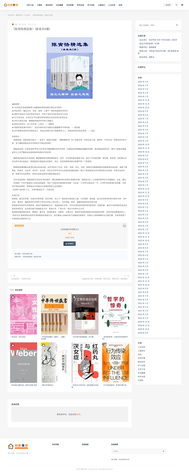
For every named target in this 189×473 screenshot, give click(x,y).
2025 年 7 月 (143, 118)
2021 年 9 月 (143, 288)
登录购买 (69, 243)
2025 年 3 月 (143, 133)
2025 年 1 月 (143, 141)
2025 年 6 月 (143, 122)
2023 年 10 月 (143, 196)
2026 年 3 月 (143, 89)
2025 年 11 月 (143, 104)
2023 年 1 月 (143, 229)
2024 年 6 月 (143, 166)
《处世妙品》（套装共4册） (21, 279)
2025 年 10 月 (143, 107)
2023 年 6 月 (143, 211)
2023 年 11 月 (143, 192)
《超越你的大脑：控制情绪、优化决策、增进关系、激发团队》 (105, 279)
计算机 (140, 380)
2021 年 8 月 (143, 292)
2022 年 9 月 (143, 244)
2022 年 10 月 (143, 240)
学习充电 (141, 365)
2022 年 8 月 (143, 248)
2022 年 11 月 (143, 237)
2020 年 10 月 (143, 329)
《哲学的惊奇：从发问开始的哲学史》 (115, 338)
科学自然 (141, 376)
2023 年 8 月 (143, 203)
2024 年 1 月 (143, 185)
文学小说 (141, 369)
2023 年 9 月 (143, 200)
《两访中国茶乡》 (47, 385)
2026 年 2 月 (143, 93)
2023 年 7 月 (143, 207)
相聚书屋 (19, 15)
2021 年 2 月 (143, 314)
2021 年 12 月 (143, 277)
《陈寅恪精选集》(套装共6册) (31, 257)
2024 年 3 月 (143, 178)
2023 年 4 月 (143, 218)
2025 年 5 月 (143, 126)
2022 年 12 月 (143, 233)
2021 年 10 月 (143, 285)
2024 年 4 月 (143, 174)
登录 (79, 414)
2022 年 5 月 (143, 259)
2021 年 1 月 (143, 318)
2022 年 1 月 (143, 274)
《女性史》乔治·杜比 (18, 337)
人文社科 (27, 15)
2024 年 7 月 (143, 163)
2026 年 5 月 (143, 82)
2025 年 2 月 (143, 137)
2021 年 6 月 (143, 299)
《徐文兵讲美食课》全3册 (148, 43)
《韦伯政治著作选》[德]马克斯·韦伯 (23, 385)
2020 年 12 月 (143, 322)
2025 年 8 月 (143, 115)
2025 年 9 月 (143, 111)
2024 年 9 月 (143, 155)
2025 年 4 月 (143, 130)
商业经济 (141, 362)
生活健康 (141, 373)
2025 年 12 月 (143, 100)
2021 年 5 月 (143, 303)
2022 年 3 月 (143, 266)
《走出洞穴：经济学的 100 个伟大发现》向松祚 (157, 40)
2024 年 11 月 (143, 148)
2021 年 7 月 (143, 296)
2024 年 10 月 (143, 152)
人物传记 (141, 351)
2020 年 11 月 (143, 325)
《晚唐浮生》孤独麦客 (147, 47)
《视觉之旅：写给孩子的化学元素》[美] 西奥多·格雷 (158, 52)
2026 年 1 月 (143, 96)
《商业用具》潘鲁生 (146, 57)
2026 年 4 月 (143, 85)
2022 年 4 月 (143, 262)
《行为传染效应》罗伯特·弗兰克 (114, 385)
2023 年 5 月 (143, 214)
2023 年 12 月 (143, 189)
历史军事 (141, 358)
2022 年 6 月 (143, 255)
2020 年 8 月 (143, 333)
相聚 (15, 24)
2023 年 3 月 (143, 222)
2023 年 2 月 (143, 226)
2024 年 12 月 (143, 144)
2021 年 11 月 (143, 281)
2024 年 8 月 (143, 159)
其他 (140, 354)
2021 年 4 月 (143, 307)
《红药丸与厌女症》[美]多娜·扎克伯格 (85, 386)
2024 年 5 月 (143, 170)
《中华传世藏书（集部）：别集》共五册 (53, 338)
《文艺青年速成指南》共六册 (83, 337)
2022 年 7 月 (143, 251)
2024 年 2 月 (143, 181)
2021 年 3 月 (143, 311)
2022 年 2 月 (143, 270)
